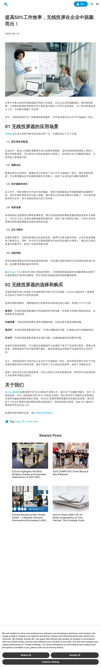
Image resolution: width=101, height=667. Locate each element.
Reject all (26, 655)
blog (17, 421)
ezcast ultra (32, 421)
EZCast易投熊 (12, 392)
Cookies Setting (50, 661)
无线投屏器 (11, 133)
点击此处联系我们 (43, 412)
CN (22, 421)
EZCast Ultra (15, 272)
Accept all (74, 655)
